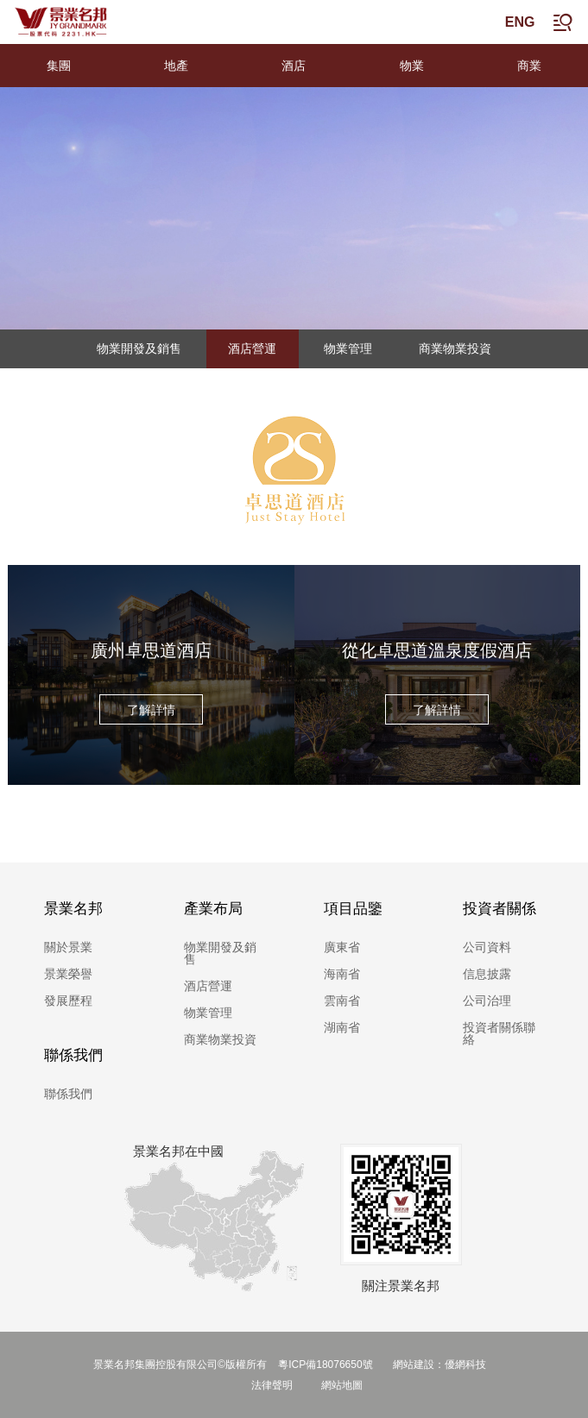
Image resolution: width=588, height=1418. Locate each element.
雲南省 (342, 1000)
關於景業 (68, 947)
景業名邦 (73, 908)
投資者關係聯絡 (499, 1033)
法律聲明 (272, 1385)
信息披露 (487, 974)
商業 (529, 65)
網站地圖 (342, 1385)
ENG (520, 22)
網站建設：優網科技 (439, 1364)
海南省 (342, 974)
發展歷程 (68, 1000)
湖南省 (342, 1027)
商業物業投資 (455, 348)
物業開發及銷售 (139, 348)
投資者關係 (499, 908)
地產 (176, 65)
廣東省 (342, 947)
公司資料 (487, 947)
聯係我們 (73, 1055)
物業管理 (348, 348)
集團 (59, 65)
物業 (412, 65)
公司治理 (487, 1000)
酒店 (293, 65)
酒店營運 (252, 348)
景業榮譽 (68, 974)
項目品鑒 (353, 908)
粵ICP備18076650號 (327, 1364)
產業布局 (213, 908)
